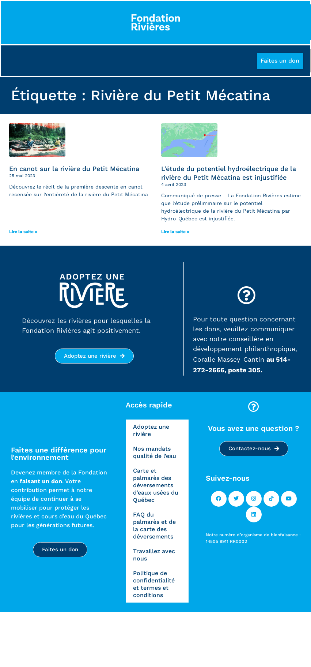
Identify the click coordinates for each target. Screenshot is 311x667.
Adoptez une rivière (151, 431)
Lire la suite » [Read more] (23, 232)
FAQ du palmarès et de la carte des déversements (154, 526)
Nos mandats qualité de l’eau (154, 453)
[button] (280, 62)
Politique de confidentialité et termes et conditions (154, 585)
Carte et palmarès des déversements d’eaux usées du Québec (155, 486)
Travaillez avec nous (154, 556)
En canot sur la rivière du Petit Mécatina (74, 170)
